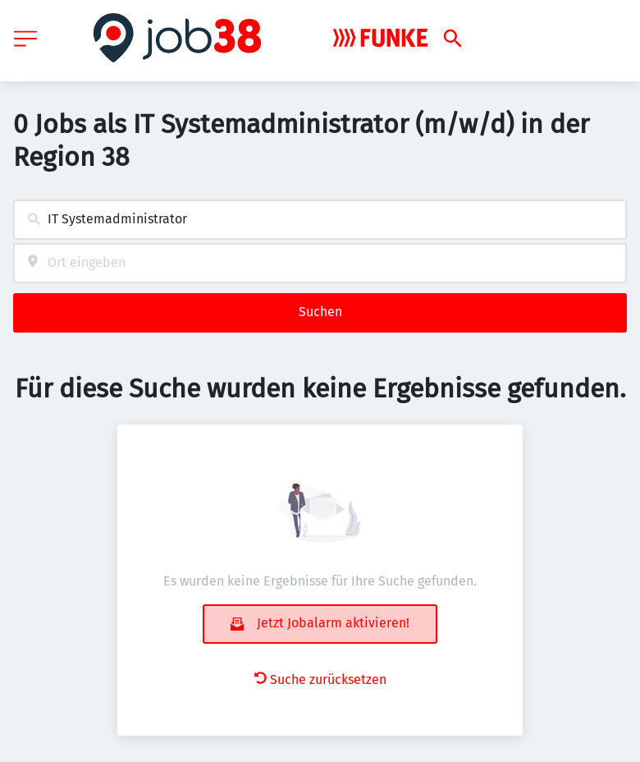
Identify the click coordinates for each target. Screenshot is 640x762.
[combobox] (320, 220)
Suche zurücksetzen (320, 679)
